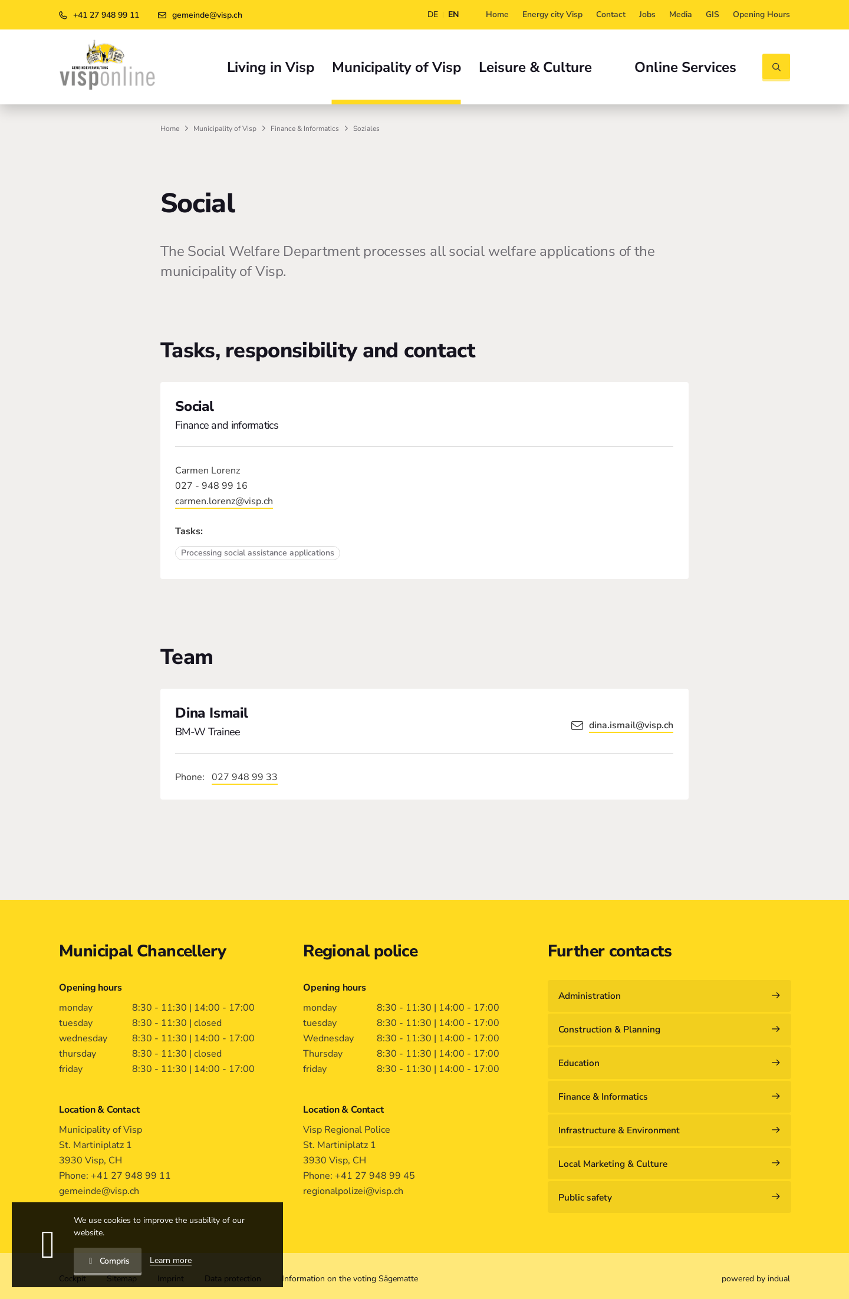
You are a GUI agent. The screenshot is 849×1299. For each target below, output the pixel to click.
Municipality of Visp (224, 128)
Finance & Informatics (305, 128)
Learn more (171, 1260)
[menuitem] (497, 15)
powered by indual (756, 1274)
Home (169, 128)
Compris (107, 1261)
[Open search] (776, 67)
